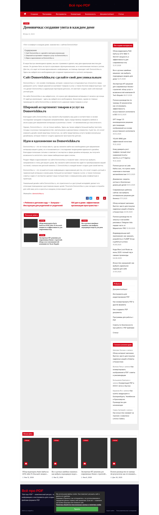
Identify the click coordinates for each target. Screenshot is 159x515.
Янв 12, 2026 (29, 477)
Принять (77, 509)
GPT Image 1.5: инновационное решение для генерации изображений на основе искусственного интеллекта (124, 125)
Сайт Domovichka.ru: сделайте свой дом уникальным (45, 53)
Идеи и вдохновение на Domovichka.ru (40, 58)
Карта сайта (110, 510)
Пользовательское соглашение (126, 510)
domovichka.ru (38, 194)
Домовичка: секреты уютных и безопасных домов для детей (121, 182)
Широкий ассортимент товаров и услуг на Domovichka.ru (47, 55)
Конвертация (76, 14)
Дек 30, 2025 (117, 477)
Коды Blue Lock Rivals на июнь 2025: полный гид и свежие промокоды (123, 252)
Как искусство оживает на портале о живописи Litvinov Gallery (123, 416)
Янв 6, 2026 (87, 477)
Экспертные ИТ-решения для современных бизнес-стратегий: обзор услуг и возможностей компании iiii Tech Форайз (50, 241)
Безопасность (90, 14)
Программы (47, 14)
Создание (34, 14)
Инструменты (61, 14)
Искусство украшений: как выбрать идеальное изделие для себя (123, 266)
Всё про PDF (79, 5)
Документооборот (107, 14)
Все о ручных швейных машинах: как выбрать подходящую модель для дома (92, 225)
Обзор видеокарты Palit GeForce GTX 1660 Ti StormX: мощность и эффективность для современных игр (50, 226)
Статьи (121, 14)
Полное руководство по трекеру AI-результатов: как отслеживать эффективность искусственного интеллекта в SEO (122, 475)
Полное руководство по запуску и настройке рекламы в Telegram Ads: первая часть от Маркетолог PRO (123, 222)
